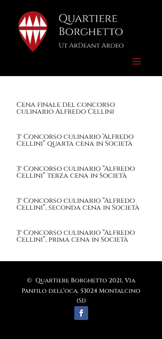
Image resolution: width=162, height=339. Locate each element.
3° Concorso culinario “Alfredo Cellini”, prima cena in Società (75, 236)
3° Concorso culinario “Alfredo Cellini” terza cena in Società (75, 172)
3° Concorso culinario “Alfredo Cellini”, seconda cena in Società (78, 204)
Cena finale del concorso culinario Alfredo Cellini (65, 108)
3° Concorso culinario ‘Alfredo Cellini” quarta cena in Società (74, 140)
